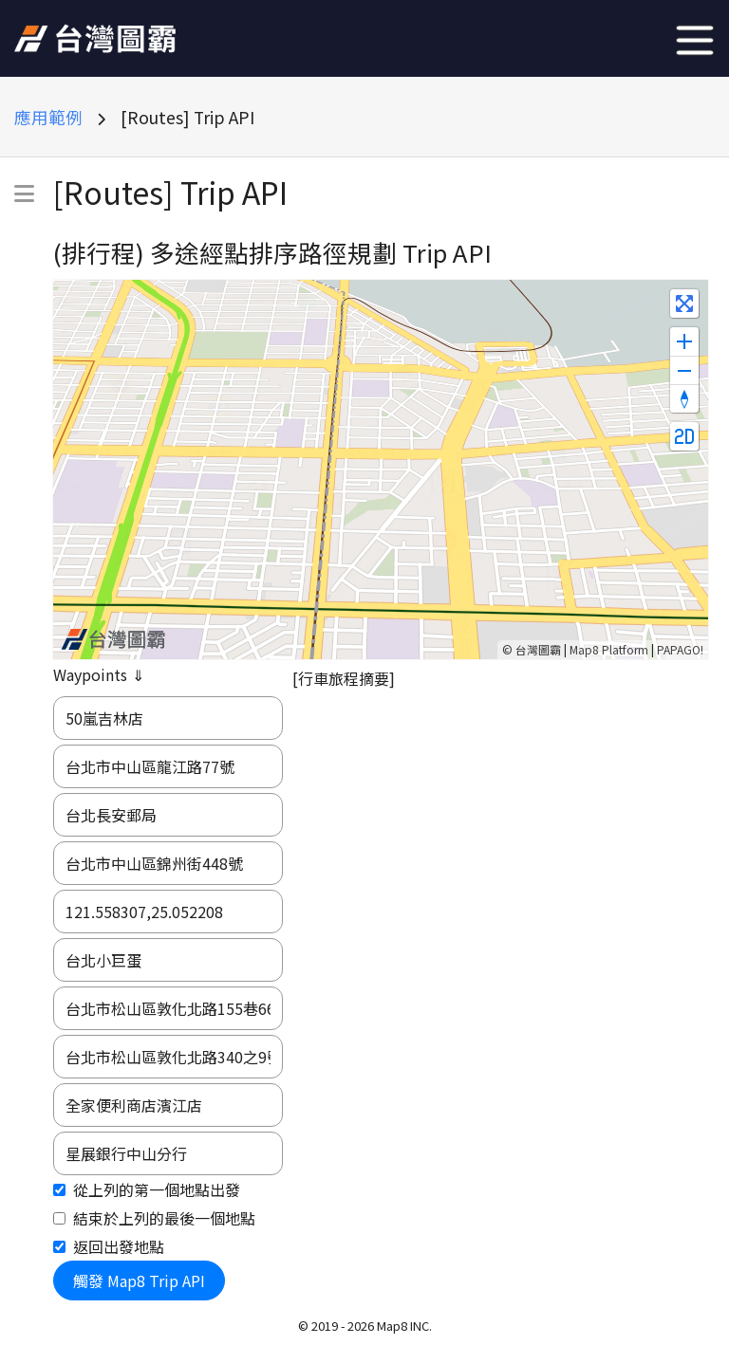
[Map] (380, 469)
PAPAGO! (680, 649)
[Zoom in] (684, 341)
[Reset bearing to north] (684, 398)
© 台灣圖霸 (531, 649)
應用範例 (48, 117)
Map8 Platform (609, 649)
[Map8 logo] (113, 639)
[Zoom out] (684, 370)
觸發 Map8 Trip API (139, 1280)
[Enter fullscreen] (684, 303)
